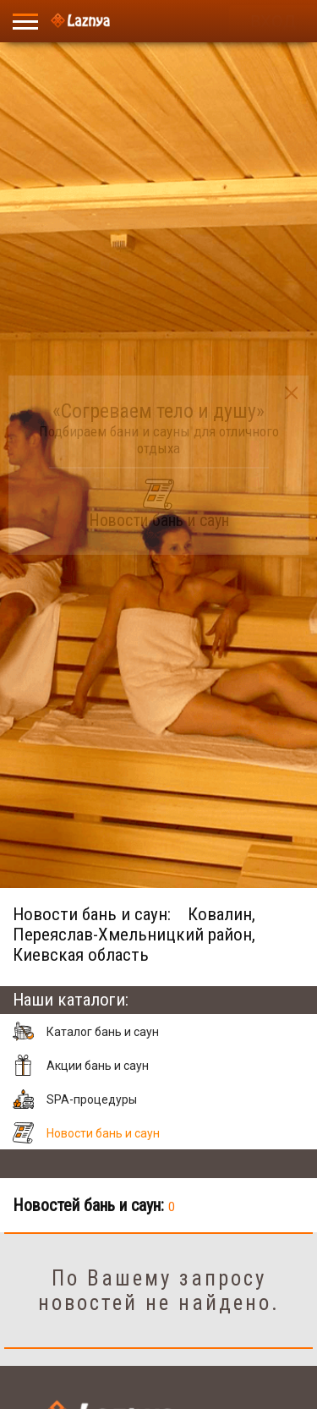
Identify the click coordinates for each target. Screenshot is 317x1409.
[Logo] (80, 21)
